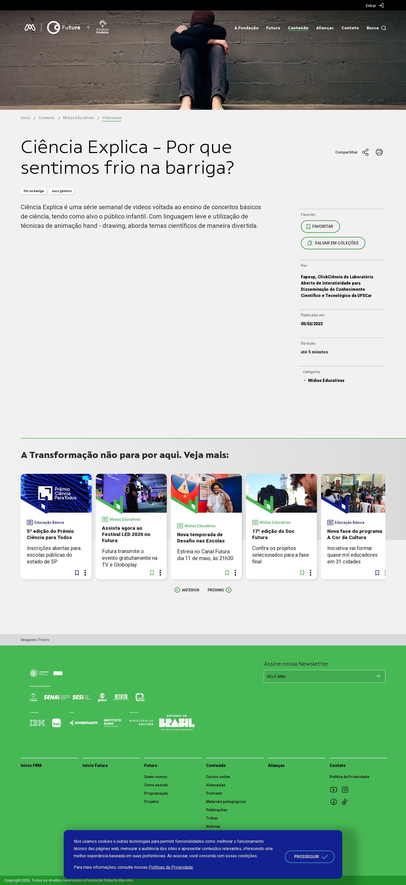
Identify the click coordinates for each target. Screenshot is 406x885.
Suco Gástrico (62, 191)
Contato (350, 28)
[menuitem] (375, 5)
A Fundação (246, 28)
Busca (373, 28)
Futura (273, 28)
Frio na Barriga (34, 191)
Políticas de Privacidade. (171, 867)
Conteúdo (298, 28)
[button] (77, 572)
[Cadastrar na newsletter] (378, 676)
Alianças (325, 28)
